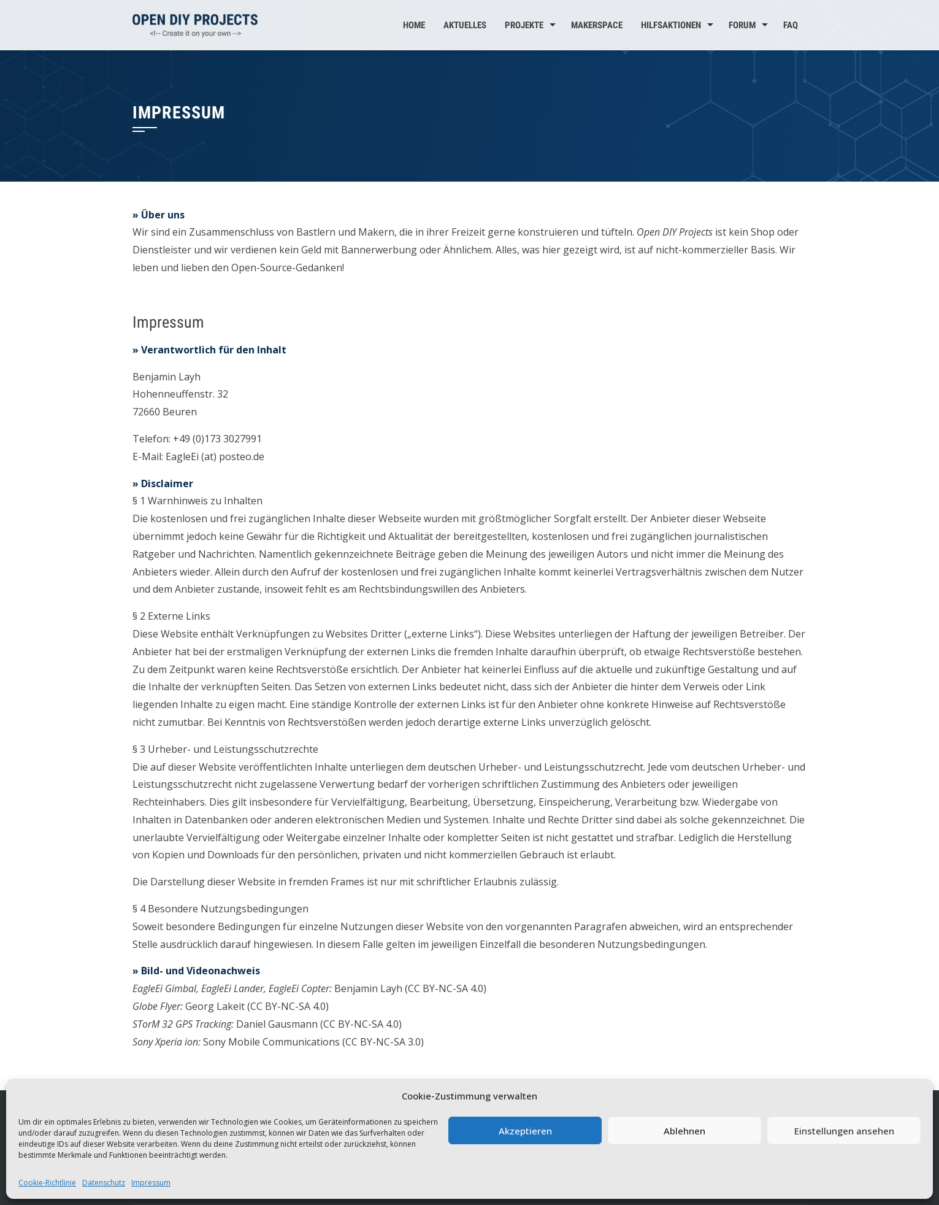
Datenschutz (103, 1182)
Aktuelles (464, 25)
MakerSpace (597, 25)
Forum (742, 25)
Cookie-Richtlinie (47, 1182)
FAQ (790, 25)
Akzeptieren (525, 1131)
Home (414, 25)
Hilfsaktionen (671, 25)
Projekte (524, 25)
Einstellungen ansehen (844, 1131)
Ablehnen (684, 1131)
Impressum (151, 1182)
